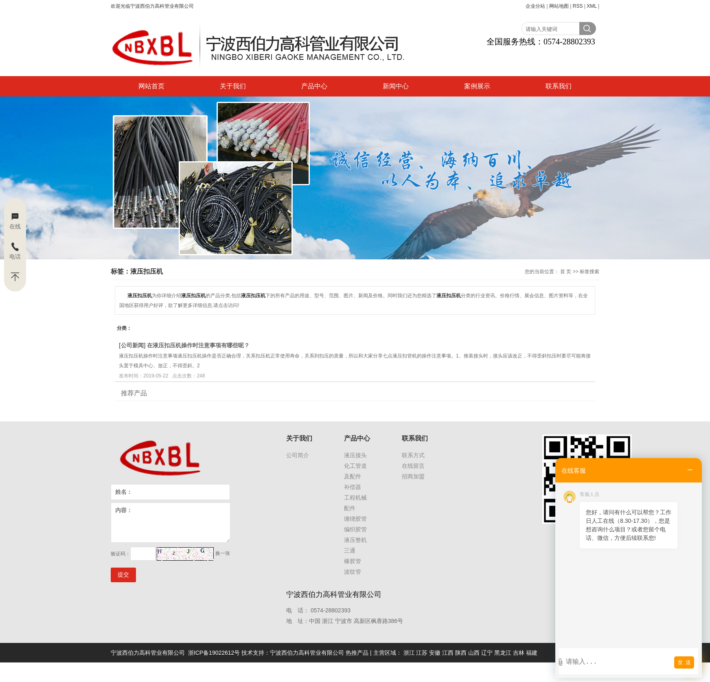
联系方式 (413, 455)
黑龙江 (502, 652)
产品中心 (314, 86)
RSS (578, 6)
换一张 (222, 553)
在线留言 (413, 466)
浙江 (409, 652)
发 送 (684, 662)
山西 (474, 652)
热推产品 (357, 652)
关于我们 (233, 86)
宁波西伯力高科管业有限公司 (307, 652)
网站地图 (559, 6)
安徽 (434, 652)
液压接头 (355, 455)
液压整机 (355, 540)
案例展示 (477, 86)
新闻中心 (396, 86)
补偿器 (352, 487)
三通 (349, 550)
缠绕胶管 (355, 518)
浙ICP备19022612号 (214, 652)
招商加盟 (413, 476)
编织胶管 (355, 529)
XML (591, 6)
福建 (531, 652)
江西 (448, 652)
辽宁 (487, 652)
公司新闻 (132, 345)
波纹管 (352, 571)
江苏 (421, 652)
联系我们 (559, 86)
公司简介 (297, 455)
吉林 (518, 652)
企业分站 (535, 6)
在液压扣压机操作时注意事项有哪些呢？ (198, 345)
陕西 (461, 652)
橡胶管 (352, 561)
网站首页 (151, 86)
